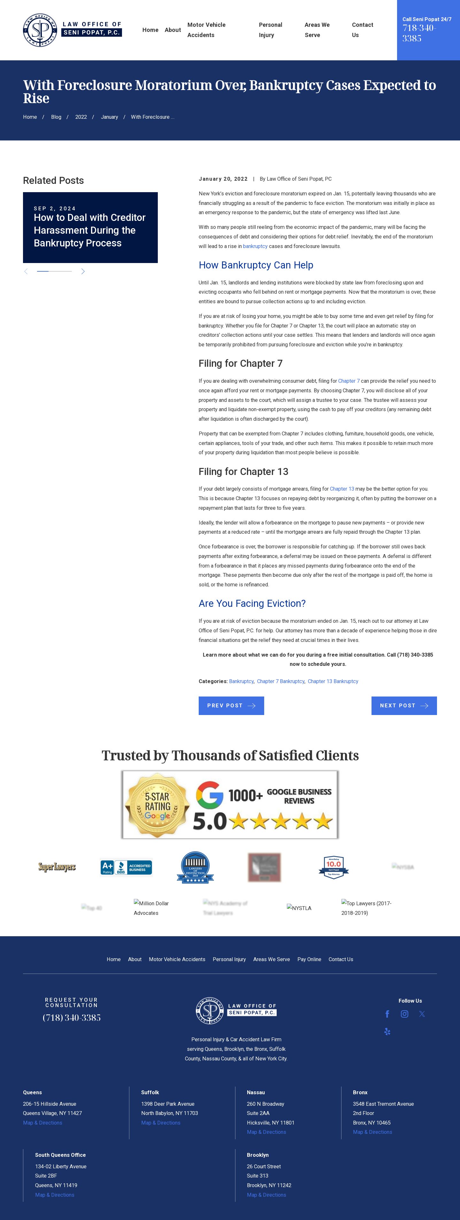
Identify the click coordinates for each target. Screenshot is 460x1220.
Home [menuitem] (150, 29)
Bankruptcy (241, 681)
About (135, 959)
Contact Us (341, 959)
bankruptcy (255, 246)
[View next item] (83, 271)
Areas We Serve (271, 959)
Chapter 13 (342, 489)
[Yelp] (387, 1031)
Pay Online (309, 959)
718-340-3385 (419, 33)
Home (114, 959)
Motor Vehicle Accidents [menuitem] (207, 30)
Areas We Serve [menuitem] (317, 30)
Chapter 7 (349, 381)
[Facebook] (387, 1014)
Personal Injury (229, 959)
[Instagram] (404, 1014)
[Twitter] (422, 1014)
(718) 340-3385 (415, 655)
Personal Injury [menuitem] (270, 30)
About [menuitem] (173, 29)
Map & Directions (42, 1123)
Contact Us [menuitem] (362, 30)
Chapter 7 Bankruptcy (280, 681)
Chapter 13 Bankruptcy (333, 681)
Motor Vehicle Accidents (177, 959)
